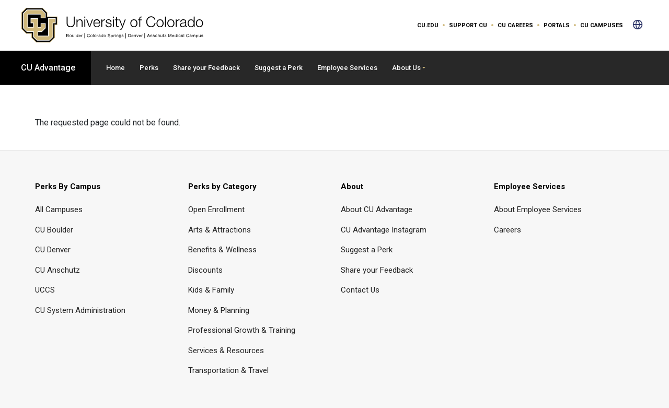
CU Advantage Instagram (383, 230)
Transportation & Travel (228, 370)
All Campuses (59, 209)
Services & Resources (226, 350)
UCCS (45, 290)
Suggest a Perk (279, 68)
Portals (557, 25)
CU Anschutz (57, 270)
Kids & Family (211, 290)
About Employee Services (538, 209)
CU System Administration (80, 310)
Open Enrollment (216, 209)
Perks (149, 68)
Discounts (205, 270)
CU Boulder (54, 230)
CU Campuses (601, 25)
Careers (507, 230)
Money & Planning (218, 310)
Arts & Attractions (219, 230)
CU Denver (53, 249)
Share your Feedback (206, 68)
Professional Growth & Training (241, 330)
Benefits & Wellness (222, 249)
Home (115, 68)
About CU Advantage (376, 209)
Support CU (468, 25)
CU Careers (515, 25)
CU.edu (428, 25)
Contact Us (360, 290)
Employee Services (347, 68)
